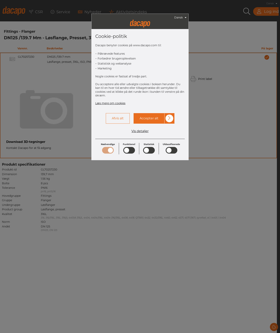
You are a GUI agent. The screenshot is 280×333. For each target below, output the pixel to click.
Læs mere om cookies (110, 103)
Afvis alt (118, 118)
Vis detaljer (140, 131)
